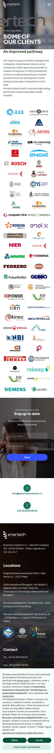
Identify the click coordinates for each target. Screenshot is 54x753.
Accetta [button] (39, 740)
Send (27, 457)
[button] (49, 4)
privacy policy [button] (23, 680)
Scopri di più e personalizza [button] (27, 747)
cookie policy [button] (8, 696)
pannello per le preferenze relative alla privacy (22, 733)
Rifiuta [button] (15, 740)
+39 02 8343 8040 (18, 657)
